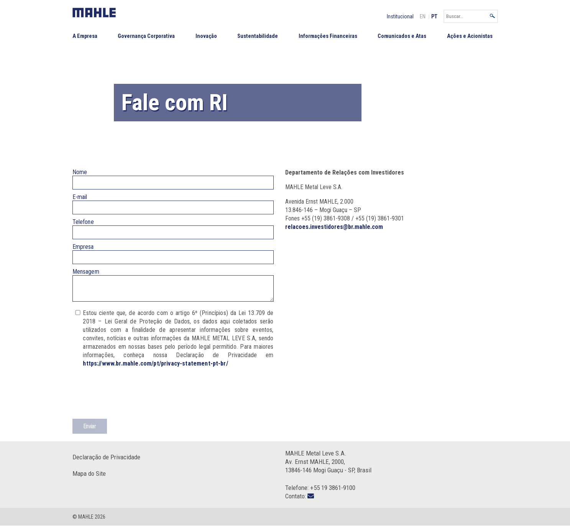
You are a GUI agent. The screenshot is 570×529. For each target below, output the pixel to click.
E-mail (79, 197)
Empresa (83, 246)
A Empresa (84, 36)
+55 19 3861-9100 (332, 491)
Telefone (83, 221)
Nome (79, 172)
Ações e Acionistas (470, 36)
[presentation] (130, 400)
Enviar (89, 429)
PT (434, 16)
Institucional (400, 16)
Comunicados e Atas (402, 36)
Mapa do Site (89, 477)
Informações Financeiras (328, 36)
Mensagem (85, 271)
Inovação (206, 36)
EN (422, 16)
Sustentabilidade (257, 36)
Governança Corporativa (146, 36)
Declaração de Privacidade (106, 460)
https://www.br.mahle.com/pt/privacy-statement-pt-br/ (155, 367)
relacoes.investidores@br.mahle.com (334, 226)
